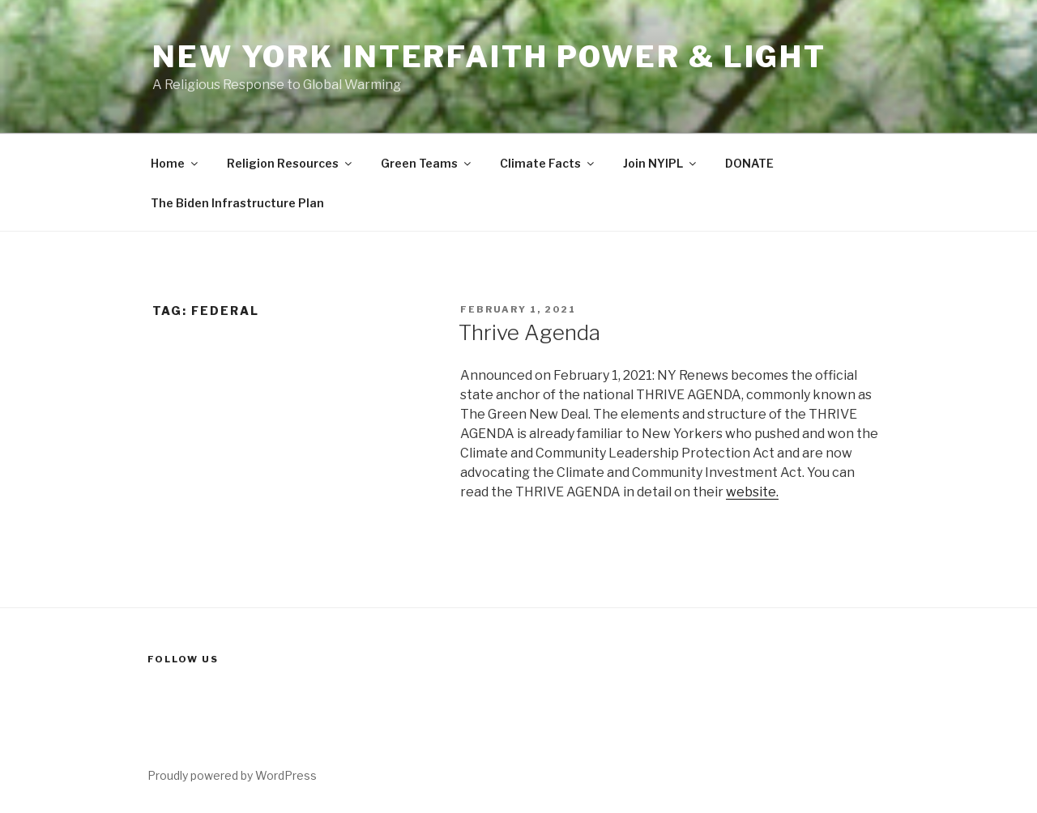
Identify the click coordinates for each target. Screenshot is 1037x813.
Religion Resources (290, 163)
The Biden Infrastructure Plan (237, 203)
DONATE (749, 163)
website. (752, 492)
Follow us (183, 659)
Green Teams (427, 163)
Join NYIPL (660, 163)
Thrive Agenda (529, 332)
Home (175, 163)
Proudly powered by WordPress (232, 775)
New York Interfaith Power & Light (489, 56)
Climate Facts (548, 163)
